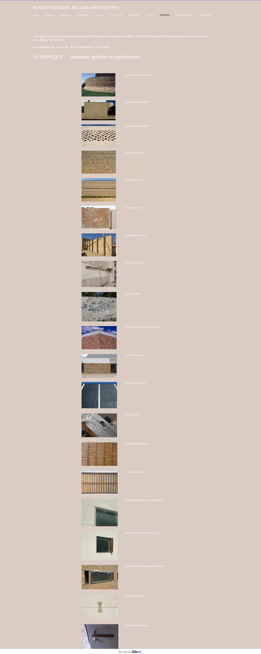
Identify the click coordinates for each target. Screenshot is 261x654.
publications (205, 14)
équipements (83, 14)
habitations (66, 14)
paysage (99, 14)
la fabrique (165, 14)
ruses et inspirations (185, 14)
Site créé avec (131, 652)
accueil (36, 14)
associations (134, 14)
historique (49, 14)
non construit (116, 14)
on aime (150, 14)
